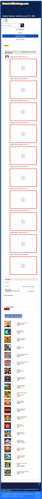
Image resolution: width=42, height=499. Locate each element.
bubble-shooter (17, 52)
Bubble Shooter (20, 36)
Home (20, 33)
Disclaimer (27, 490)
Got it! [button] (38, 495)
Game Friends (20, 39)
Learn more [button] (21, 496)
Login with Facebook (13, 316)
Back (6, 45)
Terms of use (21, 490)
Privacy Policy (15, 490)
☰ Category (20, 29)
